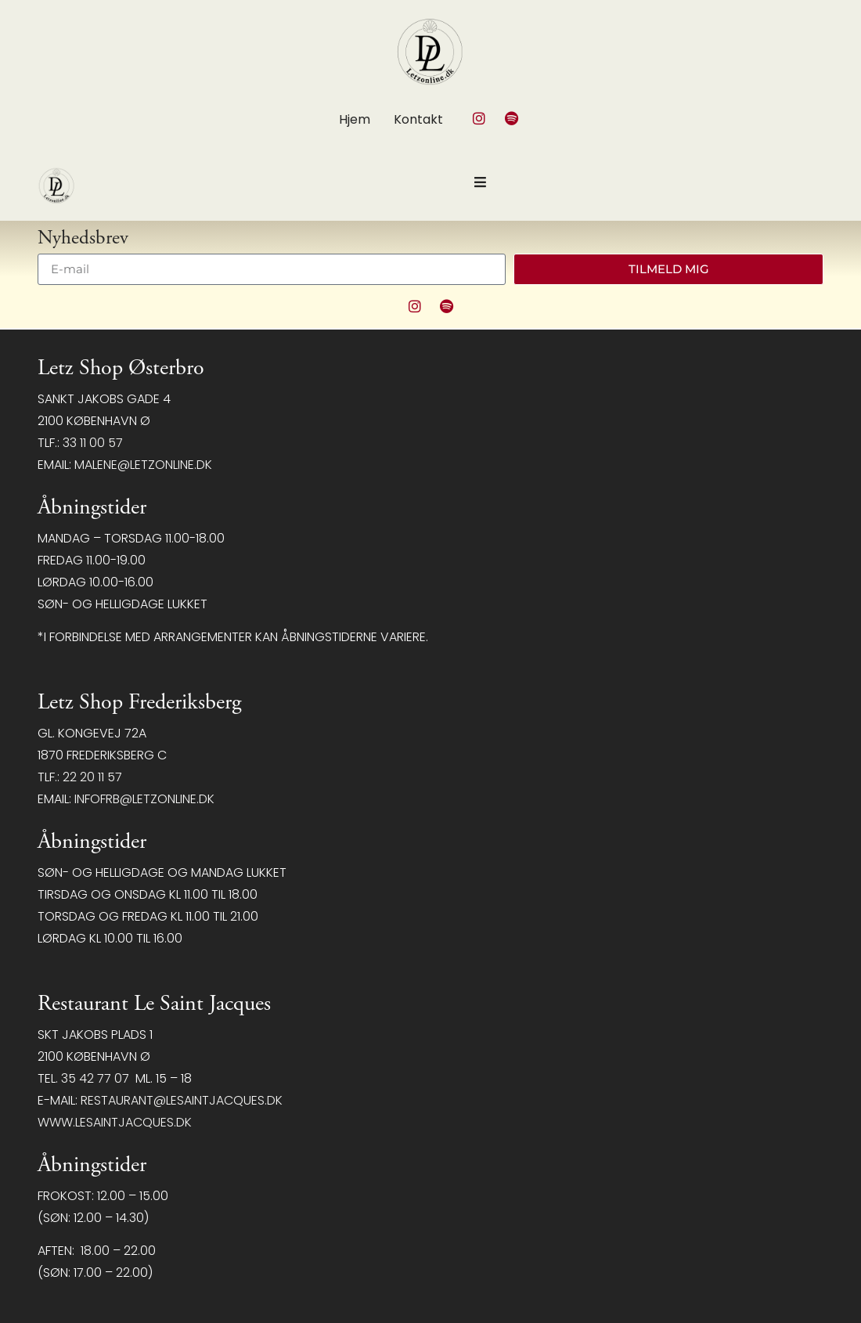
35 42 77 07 (95, 1078)
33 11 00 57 (93, 443)
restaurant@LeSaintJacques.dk (182, 1100)
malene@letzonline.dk (143, 465)
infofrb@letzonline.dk (144, 799)
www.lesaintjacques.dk (115, 1122)
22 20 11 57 (92, 777)
